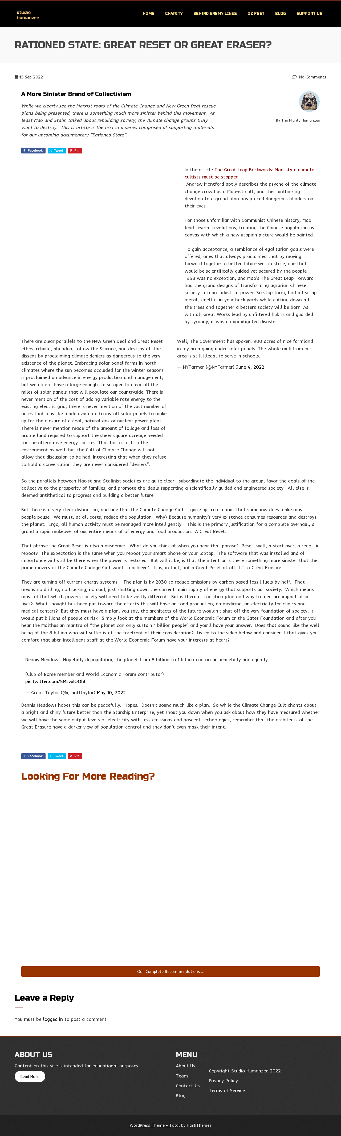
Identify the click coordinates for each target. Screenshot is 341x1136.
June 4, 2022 (250, 367)
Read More (29, 1076)
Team (182, 1076)
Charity (174, 13)
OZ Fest (256, 13)
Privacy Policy (223, 1080)
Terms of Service (227, 1090)
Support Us (309, 13)
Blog (280, 13)
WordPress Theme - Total (155, 1125)
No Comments (309, 77)
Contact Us (188, 1085)
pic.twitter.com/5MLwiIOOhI (55, 681)
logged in (53, 1019)
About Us (185, 1065)
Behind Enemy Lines (215, 13)
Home (149, 13)
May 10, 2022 (111, 692)
